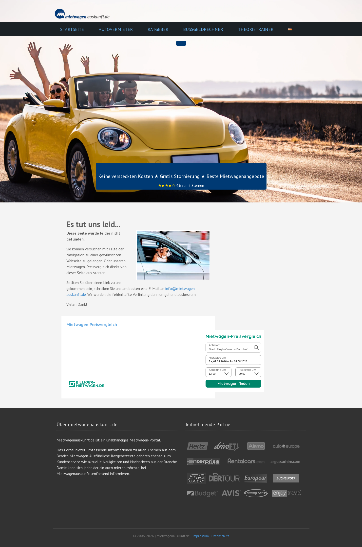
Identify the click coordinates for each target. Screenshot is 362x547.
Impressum (200, 536)
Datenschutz (220, 536)
